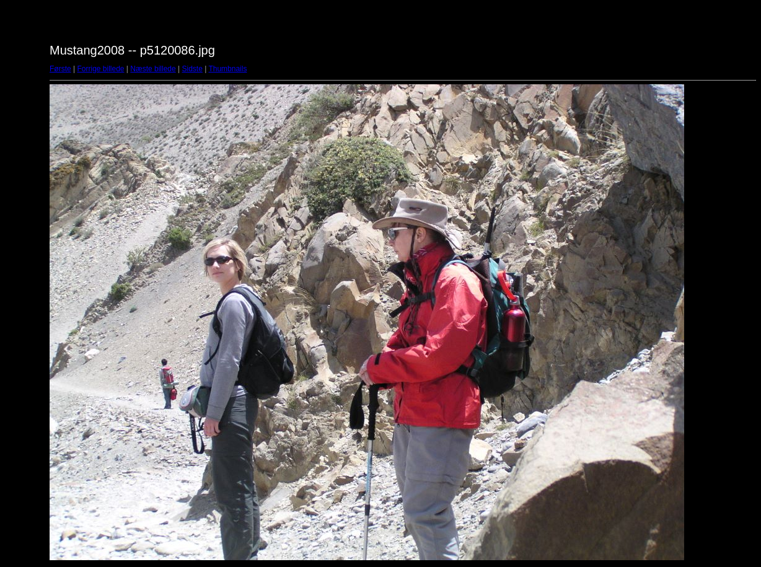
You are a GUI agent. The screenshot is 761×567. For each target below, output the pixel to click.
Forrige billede (100, 68)
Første (60, 68)
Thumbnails (227, 68)
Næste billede (152, 68)
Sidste (192, 68)
